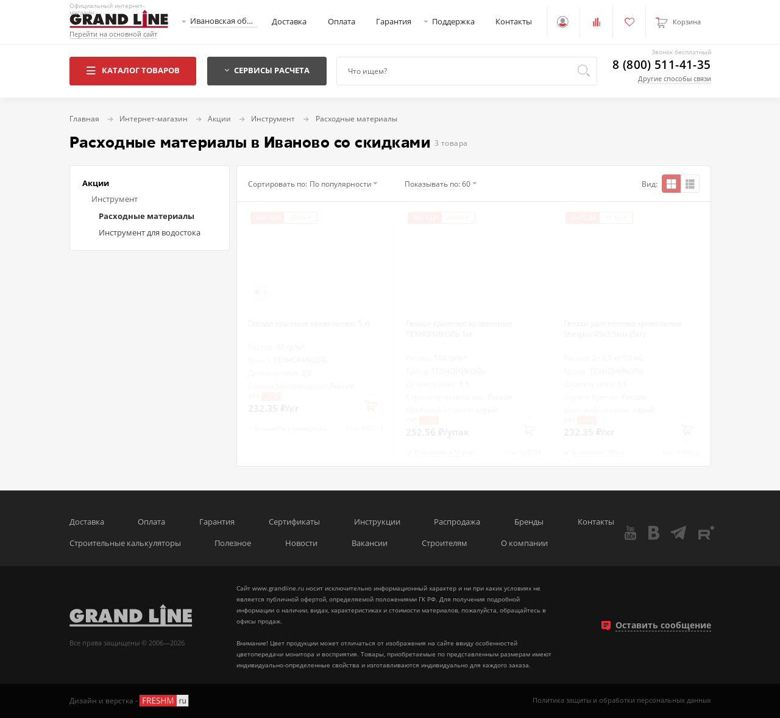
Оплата (341, 21)
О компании (524, 543)
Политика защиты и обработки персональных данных (622, 701)
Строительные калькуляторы (125, 543)
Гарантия (393, 21)
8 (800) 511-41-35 (661, 65)
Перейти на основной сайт (113, 34)
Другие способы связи (674, 78)
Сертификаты (294, 521)
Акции (95, 183)
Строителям (444, 543)
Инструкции (377, 521)
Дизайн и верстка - (129, 700)
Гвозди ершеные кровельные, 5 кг (309, 323)
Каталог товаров (132, 70)
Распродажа (457, 521)
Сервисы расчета (267, 70)
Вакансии (370, 543)
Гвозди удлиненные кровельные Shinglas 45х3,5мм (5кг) (623, 328)
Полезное (232, 543)
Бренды (529, 521)
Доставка (289, 21)
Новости (301, 543)
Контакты (513, 21)
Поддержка (453, 21)
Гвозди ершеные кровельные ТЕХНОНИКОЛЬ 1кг (459, 328)
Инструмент (114, 199)
